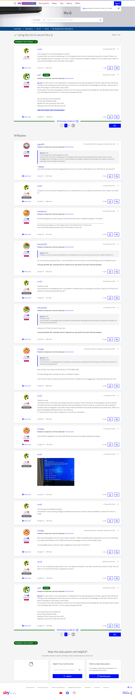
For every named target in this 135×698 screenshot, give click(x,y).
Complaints (88, 687)
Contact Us (97, 687)
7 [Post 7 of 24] (40, 339)
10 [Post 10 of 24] (40, 444)
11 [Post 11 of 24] (40, 494)
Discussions (44, 3)
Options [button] (115, 35)
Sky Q (67, 13)
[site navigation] (15, 3)
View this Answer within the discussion (51, 110)
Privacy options (30, 687)
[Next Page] (73, 125)
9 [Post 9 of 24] (40, 419)
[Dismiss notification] (118, 8)
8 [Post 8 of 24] (40, 386)
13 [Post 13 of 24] (40, 552)
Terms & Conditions (43, 687)
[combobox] (71, 20)
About (69, 3)
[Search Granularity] (39, 20)
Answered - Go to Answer (25, 41)
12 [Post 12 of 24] (40, 520)
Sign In (117, 3)
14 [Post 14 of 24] (40, 578)
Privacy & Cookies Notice (58, 687)
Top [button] (130, 687)
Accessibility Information (74, 687)
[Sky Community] (27, 3)
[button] (118, 49)
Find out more (69, 78)
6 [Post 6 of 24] (40, 298)
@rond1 (39, 83)
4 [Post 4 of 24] (40, 234)
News (54, 3)
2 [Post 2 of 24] (40, 176)
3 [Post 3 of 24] (40, 201)
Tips (61, 3)
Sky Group (106, 687)
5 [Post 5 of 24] (40, 271)
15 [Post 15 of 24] (40, 117)
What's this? (26, 58)
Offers (77, 3)
